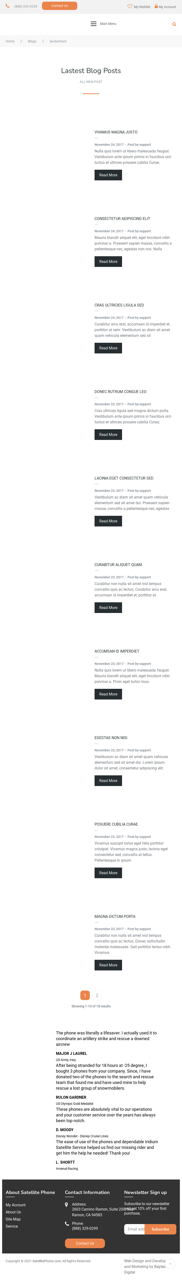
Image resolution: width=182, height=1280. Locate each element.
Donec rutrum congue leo (120, 391)
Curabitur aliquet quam (118, 564)
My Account (165, 6)
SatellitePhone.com (46, 1261)
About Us (13, 1212)
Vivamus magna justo (116, 132)
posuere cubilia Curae (116, 824)
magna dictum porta (115, 916)
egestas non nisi (111, 738)
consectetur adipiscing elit (122, 218)
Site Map (13, 1219)
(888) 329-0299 (25, 6)
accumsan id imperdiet (117, 651)
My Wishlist (138, 6)
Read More (108, 175)
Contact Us (59, 6)
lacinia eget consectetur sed (124, 478)
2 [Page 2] (97, 995)
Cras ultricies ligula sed (119, 305)
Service (12, 1226)
